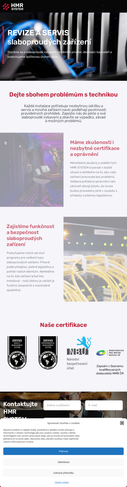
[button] (122, 423)
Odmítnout (63, 462)
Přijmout (63, 451)
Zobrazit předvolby (63, 472)
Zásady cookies (62, 482)
